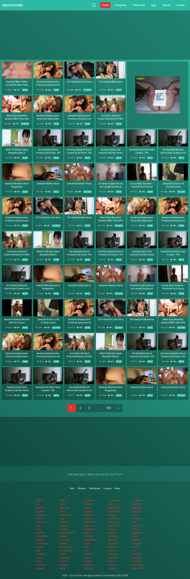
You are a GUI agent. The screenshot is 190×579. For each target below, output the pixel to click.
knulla (63, 565)
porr (38, 501)
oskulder (112, 540)
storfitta (64, 519)
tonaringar (41, 551)
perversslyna (66, 547)
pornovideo (137, 565)
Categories (121, 5)
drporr (39, 558)
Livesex (107, 485)
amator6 (40, 537)
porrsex (112, 562)
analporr (64, 533)
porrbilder (137, 558)
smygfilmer (90, 526)
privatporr (89, 562)
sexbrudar (65, 537)
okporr (111, 547)
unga (62, 515)
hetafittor (40, 529)
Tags (153, 5)
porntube (136, 554)
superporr (113, 519)
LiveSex (180, 5)
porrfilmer (89, 497)
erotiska (88, 533)
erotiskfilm (41, 533)
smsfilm (112, 526)
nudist (63, 551)
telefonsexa (114, 515)
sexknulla (136, 497)
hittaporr (112, 512)
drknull (63, 497)
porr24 (87, 504)
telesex (39, 554)
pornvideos (137, 551)
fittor (62, 508)
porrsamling (66, 544)
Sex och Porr (16, 5)
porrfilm (88, 501)
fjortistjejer (113, 554)
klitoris (111, 558)
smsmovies (114, 522)
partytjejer (41, 508)
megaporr (113, 551)
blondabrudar (114, 504)
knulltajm (88, 512)
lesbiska (88, 508)
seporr (87, 554)
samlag (88, 558)
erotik (111, 501)
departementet (67, 529)
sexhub (135, 537)
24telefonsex (42, 540)
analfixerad (113, 508)
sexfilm (63, 558)
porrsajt (136, 544)
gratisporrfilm (91, 519)
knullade (40, 565)
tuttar (38, 547)
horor (134, 512)
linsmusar (65, 554)
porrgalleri (137, 508)
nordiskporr (41, 512)
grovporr (64, 562)
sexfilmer (137, 501)
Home (105, 5)
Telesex (166, 5)
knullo (135, 533)
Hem (72, 485)
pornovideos (138, 562)
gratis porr (65, 504)
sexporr (112, 529)
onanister (113, 544)
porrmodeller (114, 497)
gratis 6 (39, 497)
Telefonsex (139, 5)
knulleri (39, 515)
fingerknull (137, 529)
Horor (117, 485)
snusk (87, 540)
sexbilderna (66, 512)
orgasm (64, 540)
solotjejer (64, 522)
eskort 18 (89, 551)
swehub (40, 544)
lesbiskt (136, 522)
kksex (87, 515)
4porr (62, 501)
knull (38, 522)
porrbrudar (137, 515)
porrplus (112, 565)
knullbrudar (41, 519)
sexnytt (63, 526)
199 (108, 405)
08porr (87, 529)
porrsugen (137, 504)
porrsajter (137, 540)
